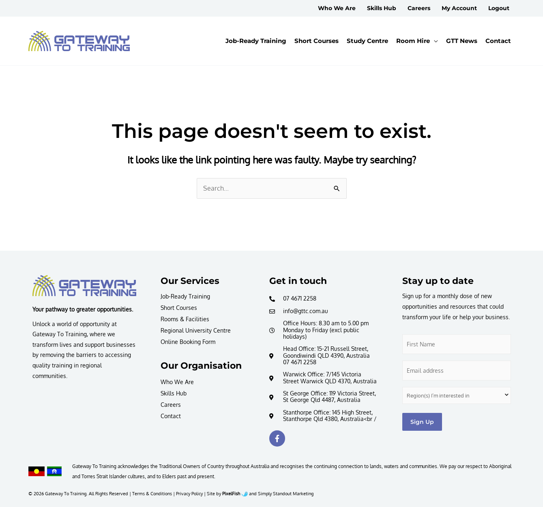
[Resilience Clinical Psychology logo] (84, 285)
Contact (171, 415)
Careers (171, 404)
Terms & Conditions (152, 493)
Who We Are (177, 381)
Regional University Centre (196, 330)
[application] (434, 41)
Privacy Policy (189, 493)
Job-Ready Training (185, 296)
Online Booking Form (188, 341)
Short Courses (179, 307)
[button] (417, 41)
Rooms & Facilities (185, 319)
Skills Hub (174, 393)
